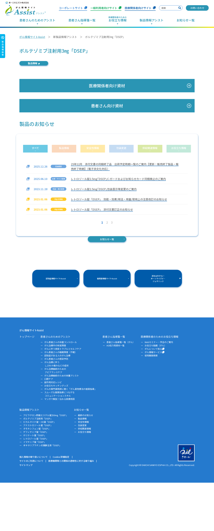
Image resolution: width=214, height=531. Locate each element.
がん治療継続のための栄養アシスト (62, 423)
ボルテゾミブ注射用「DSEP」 (38, 466)
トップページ (26, 385)
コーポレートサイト (73, 8)
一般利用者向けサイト (105, 8)
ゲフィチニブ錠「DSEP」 (36, 480)
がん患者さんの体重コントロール (61, 390)
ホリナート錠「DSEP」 (35, 483)
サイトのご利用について (31, 509)
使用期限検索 (151, 404)
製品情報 (40, 64)
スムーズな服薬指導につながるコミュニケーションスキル (60, 442)
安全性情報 (83, 470)
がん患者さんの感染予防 (56, 407)
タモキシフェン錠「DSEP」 (37, 476)
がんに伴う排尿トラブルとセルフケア (63, 397)
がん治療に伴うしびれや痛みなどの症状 (57, 412)
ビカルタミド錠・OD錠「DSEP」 (40, 470)
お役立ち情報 (84, 480)
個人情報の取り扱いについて (33, 505)
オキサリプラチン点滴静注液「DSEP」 (42, 493)
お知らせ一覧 (186, 20)
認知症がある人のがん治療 (57, 404)
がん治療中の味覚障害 (55, 394)
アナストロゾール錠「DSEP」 (38, 473)
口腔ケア (49, 427)
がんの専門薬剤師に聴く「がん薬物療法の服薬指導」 (70, 437)
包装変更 (82, 473)
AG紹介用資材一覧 (115, 394)
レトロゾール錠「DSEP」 (36, 487)
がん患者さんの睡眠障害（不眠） (61, 400)
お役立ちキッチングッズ (56, 434)
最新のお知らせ (85, 463)
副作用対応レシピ (53, 430)
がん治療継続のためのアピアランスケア (55, 419)
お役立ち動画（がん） (155, 394)
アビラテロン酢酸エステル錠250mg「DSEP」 (46, 463)
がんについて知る (155, 397)
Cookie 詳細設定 (61, 505)
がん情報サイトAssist (32, 37)
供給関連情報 (84, 476)
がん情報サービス (155, 400)
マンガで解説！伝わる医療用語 (60, 447)
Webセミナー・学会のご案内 (159, 390)
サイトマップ (25, 513)
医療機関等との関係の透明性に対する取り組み (71, 509)
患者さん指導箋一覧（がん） (121, 390)
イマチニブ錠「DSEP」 (35, 490)
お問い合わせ (197, 8)
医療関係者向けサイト (140, 8)
